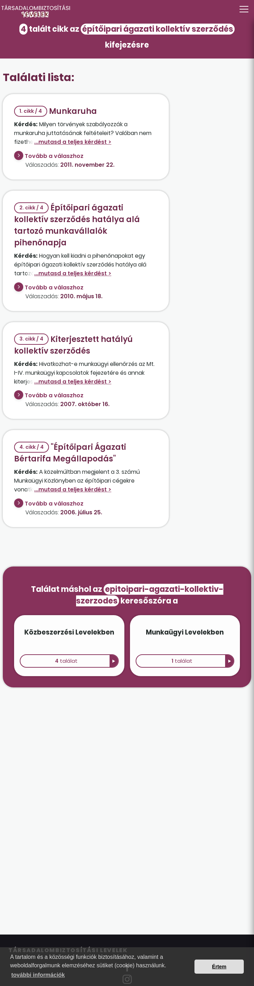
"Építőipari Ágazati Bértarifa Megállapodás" (70, 453)
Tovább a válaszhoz (54, 156)
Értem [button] (219, 966)
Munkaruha (55, 111)
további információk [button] (38, 975)
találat (66, 661)
